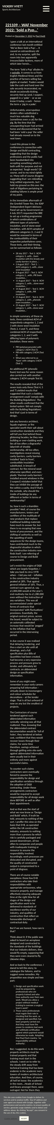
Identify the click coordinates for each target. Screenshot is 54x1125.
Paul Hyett (40, 36)
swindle (16, 72)
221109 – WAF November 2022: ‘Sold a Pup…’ (26, 27)
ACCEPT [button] (24, 1118)
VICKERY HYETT (12, 6)
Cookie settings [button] (10, 1118)
